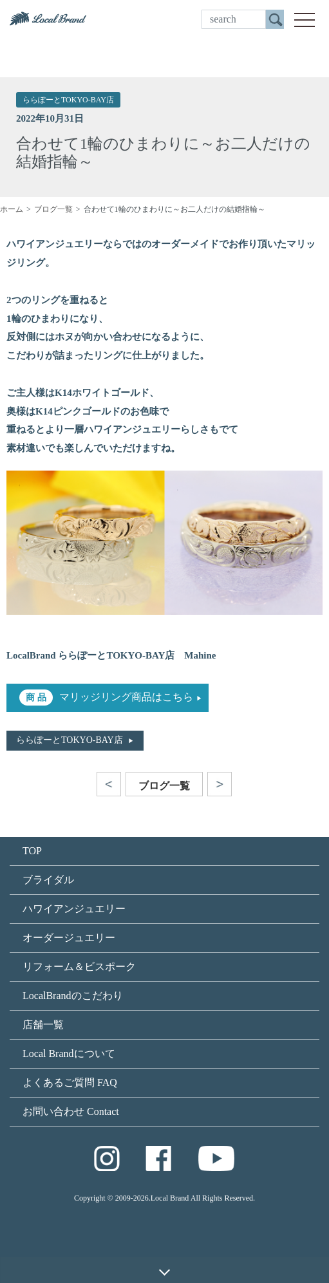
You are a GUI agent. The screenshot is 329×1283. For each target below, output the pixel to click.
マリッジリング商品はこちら (126, 696)
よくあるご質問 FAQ (70, 1082)
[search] (234, 19)
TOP (32, 850)
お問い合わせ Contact (71, 1111)
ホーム (11, 209)
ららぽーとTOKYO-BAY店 (68, 99)
